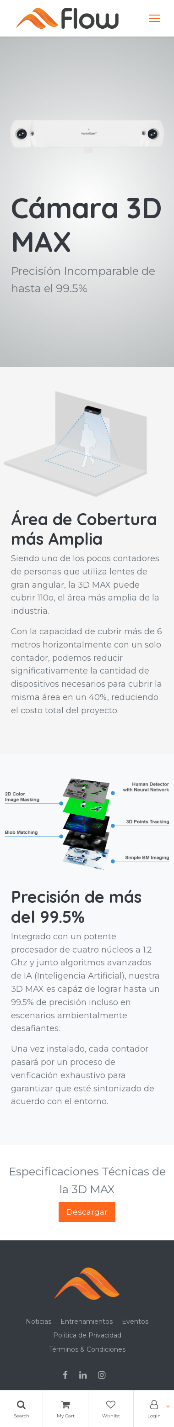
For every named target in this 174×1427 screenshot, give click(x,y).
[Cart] (65, 1408)
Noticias (38, 1321)
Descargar (87, 1211)
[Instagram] (104, 1376)
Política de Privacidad (87, 1335)
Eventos (135, 1321)
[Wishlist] (110, 1408)
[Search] (21, 1408)
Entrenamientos (86, 1321)
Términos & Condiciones (87, 1349)
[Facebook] (68, 1376)
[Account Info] (154, 1408)
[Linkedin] (85, 1376)
